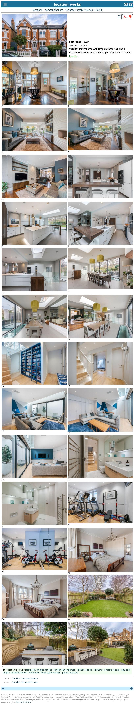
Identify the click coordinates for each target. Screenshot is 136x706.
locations (37, 9)
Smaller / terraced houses (25, 678)
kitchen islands (84, 669)
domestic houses (54, 9)
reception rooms (19, 672)
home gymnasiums (50, 672)
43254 (98, 9)
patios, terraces (70, 672)
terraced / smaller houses (79, 9)
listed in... (73, 56)
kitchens (98, 669)
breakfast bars (111, 669)
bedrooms (34, 672)
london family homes (64, 669)
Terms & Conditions (23, 702)
